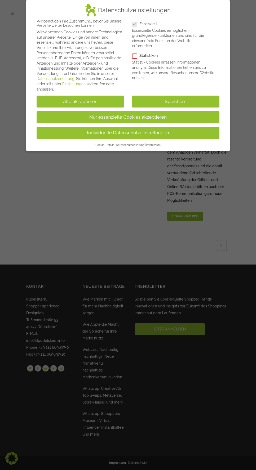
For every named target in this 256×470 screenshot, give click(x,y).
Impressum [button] (153, 144)
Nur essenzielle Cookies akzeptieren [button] (128, 117)
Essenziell (146, 24)
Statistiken (147, 55)
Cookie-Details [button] (104, 144)
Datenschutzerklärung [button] (130, 144)
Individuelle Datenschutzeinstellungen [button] (128, 132)
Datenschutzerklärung (55, 79)
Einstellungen (74, 84)
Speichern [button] (176, 101)
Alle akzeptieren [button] (80, 101)
